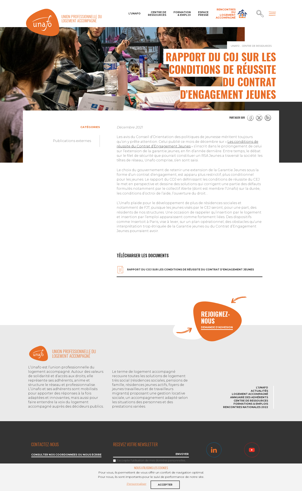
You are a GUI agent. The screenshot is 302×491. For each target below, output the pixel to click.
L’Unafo (135, 13)
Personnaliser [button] (136, 484)
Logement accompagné (250, 394)
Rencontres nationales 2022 (245, 407)
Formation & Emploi (182, 13)
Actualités (259, 390)
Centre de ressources (157, 13)
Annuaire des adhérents (249, 397)
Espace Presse (203, 13)
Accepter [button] (165, 484)
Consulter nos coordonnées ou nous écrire (66, 454)
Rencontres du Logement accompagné (226, 13)
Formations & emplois (250, 403)
